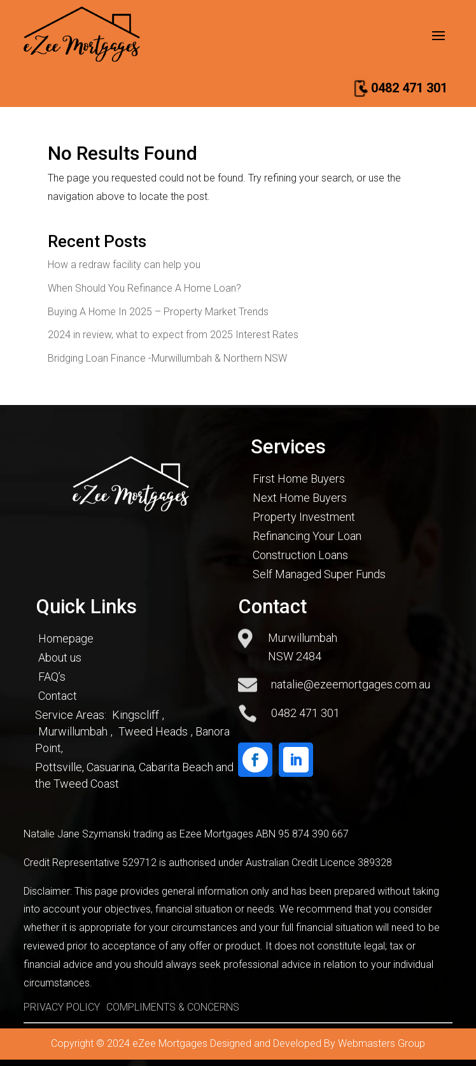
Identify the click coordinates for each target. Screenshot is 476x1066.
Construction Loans (300, 555)
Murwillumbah (73, 731)
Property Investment (304, 516)
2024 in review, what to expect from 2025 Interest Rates (173, 335)
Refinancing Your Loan (307, 536)
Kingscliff (135, 714)
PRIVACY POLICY (62, 1007)
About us (59, 657)
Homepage (66, 638)
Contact (57, 695)
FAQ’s (52, 676)
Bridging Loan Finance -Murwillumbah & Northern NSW (167, 358)
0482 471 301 (409, 88)
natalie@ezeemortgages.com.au (350, 684)
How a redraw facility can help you (124, 265)
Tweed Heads (153, 731)
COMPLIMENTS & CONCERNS (172, 1007)
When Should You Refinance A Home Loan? (144, 288)
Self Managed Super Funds (319, 574)
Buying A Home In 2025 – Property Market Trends (158, 312)
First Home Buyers (299, 478)
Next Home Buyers (300, 497)
